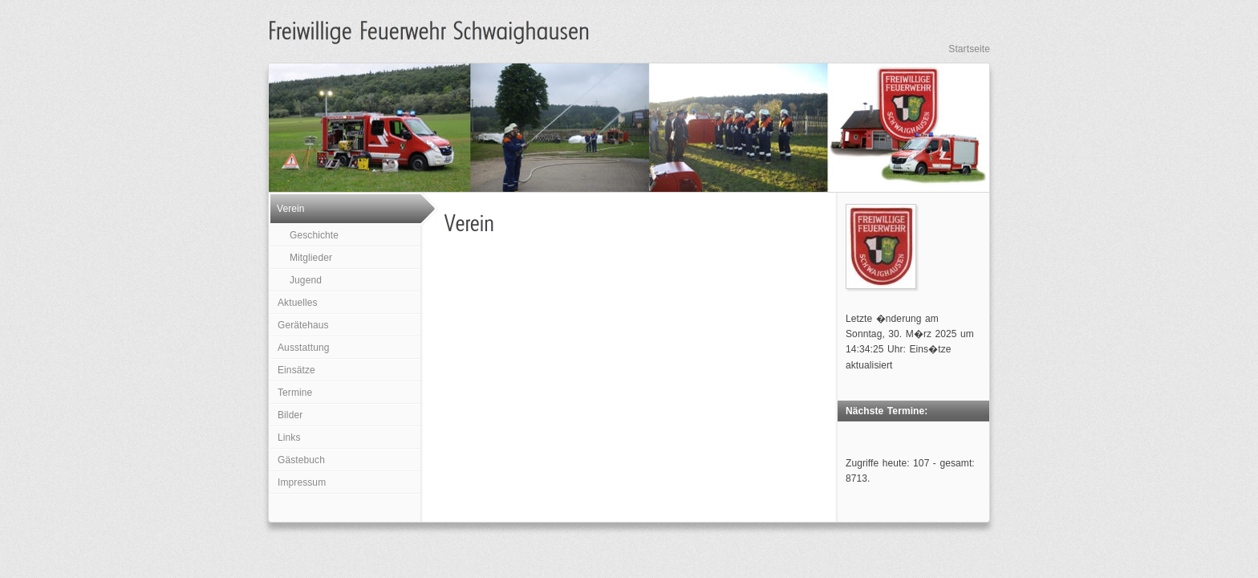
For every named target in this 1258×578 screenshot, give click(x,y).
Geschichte (314, 235)
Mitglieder (311, 257)
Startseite (969, 49)
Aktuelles (298, 302)
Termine (295, 392)
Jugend (306, 280)
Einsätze (296, 370)
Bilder (290, 415)
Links (289, 437)
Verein (291, 208)
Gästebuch (301, 460)
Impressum (302, 482)
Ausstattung (303, 347)
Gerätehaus (303, 325)
